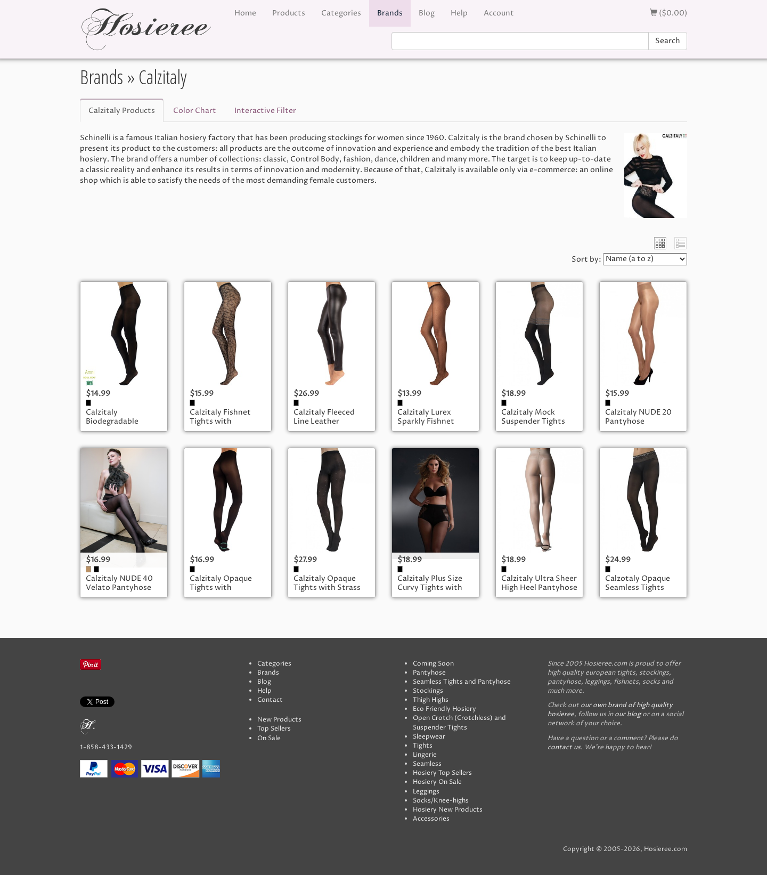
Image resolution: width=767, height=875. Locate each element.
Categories (341, 13)
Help (459, 13)
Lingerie (425, 754)
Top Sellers (274, 728)
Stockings (428, 690)
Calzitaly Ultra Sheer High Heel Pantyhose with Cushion (539, 587)
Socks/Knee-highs (441, 800)
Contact (270, 699)
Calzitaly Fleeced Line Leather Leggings (324, 421)
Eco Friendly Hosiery (444, 709)
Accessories (431, 818)
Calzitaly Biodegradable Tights (112, 421)
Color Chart (194, 111)
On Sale (269, 738)
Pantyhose (429, 672)
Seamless (427, 763)
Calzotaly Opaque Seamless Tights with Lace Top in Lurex (637, 592)
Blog (427, 13)
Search (667, 41)
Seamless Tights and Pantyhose (462, 681)
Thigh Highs (430, 699)
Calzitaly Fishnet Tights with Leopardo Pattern (222, 421)
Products (288, 13)
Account (499, 13)
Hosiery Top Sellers (442, 772)
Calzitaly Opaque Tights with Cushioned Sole (221, 587)
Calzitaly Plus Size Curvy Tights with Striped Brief (429, 587)
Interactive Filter (265, 111)
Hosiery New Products (448, 809)
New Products (279, 719)
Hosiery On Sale (437, 782)
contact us (564, 747)
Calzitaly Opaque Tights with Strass (327, 583)
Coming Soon (433, 663)
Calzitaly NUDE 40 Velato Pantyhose (119, 583)
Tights (423, 745)
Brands (390, 13)
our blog (628, 714)
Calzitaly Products (121, 111)
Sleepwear (429, 736)
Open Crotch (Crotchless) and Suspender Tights (459, 723)
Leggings (426, 791)
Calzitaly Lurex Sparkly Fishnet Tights (425, 421)
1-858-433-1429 (106, 747)
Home (245, 13)
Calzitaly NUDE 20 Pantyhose (638, 417)
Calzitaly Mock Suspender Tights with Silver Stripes (535, 421)
